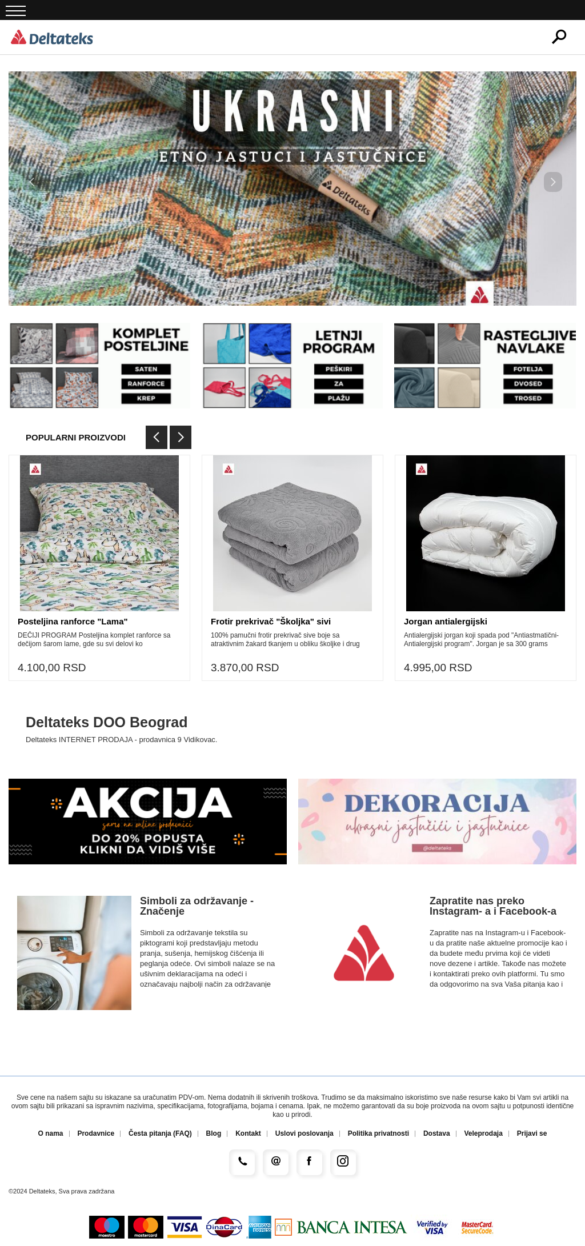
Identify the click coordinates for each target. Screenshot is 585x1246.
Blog (214, 1134)
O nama (50, 1134)
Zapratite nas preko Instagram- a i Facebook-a (493, 906)
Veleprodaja (483, 1134)
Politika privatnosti (378, 1134)
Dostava (436, 1134)
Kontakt (248, 1134)
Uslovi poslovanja (304, 1134)
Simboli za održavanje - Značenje (197, 906)
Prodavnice (95, 1134)
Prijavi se (532, 1134)
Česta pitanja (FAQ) (160, 1134)
